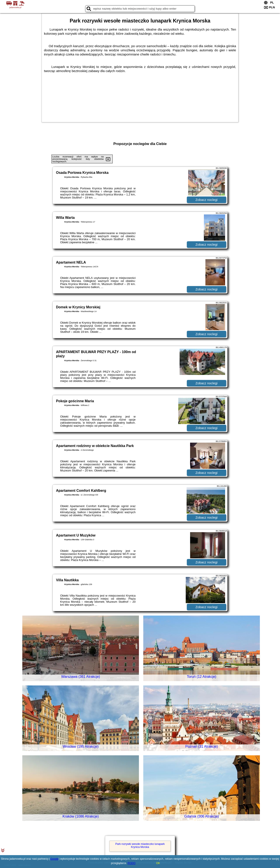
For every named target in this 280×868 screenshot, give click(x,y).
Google (54, 858)
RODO (131, 863)
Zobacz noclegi (207, 200)
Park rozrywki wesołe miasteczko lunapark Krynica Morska (139, 845)
